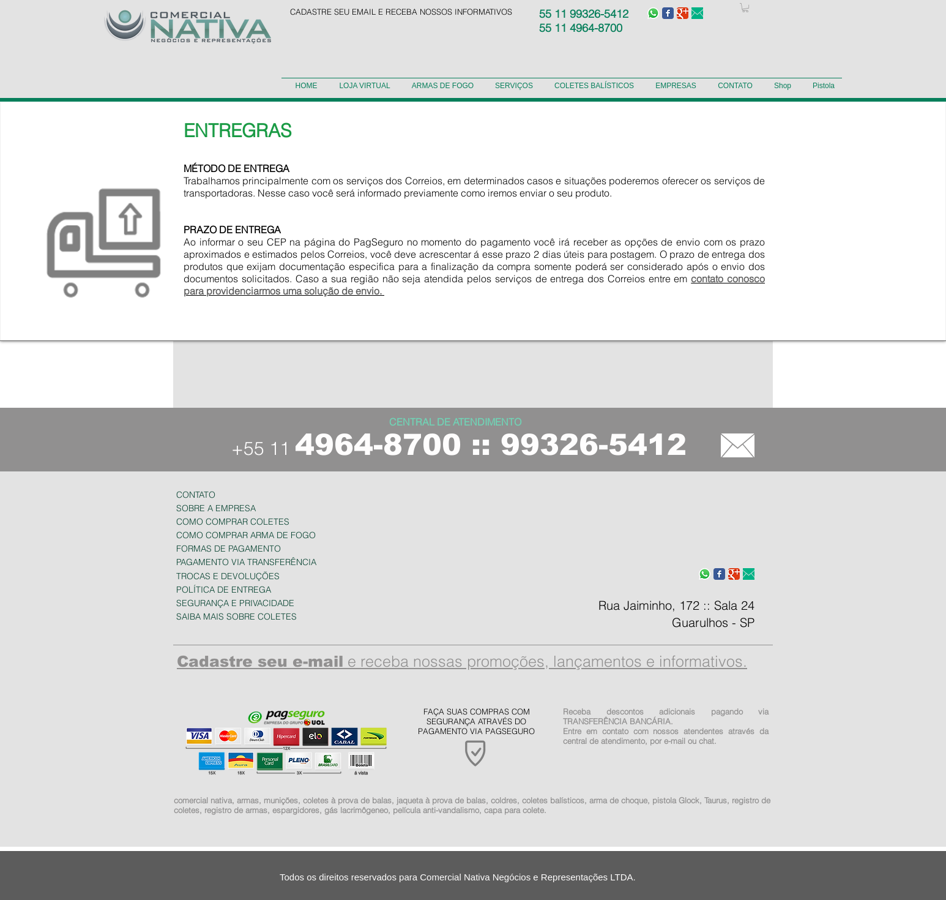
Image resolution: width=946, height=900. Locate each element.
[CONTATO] (737, 445)
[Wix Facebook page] (668, 13)
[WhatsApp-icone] (653, 13)
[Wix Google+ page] (682, 13)
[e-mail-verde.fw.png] (697, 13)
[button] (745, 7)
